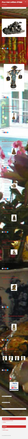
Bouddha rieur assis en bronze (11, 14)
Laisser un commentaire (7, 62)
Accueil (3, 7)
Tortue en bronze (7, 177)
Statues (13, 17)
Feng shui (10, 17)
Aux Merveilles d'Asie (12, 2)
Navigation (5, 4)
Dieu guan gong (8, 246)
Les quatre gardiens (8, 349)
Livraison (4, 422)
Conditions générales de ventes (8, 420)
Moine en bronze (7, 208)
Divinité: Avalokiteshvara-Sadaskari (13, 316)
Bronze (7, 17)
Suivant (15, 378)
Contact (4, 428)
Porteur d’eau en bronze (9, 57)
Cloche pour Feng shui (9, 106)
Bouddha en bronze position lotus (12, 141)
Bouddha (4, 17)
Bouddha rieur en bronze (10, 277)
